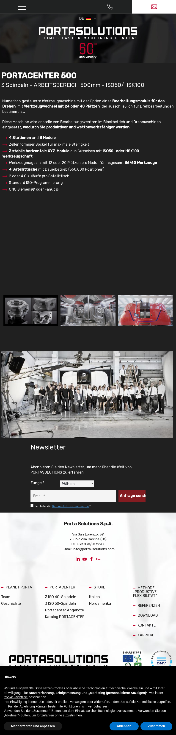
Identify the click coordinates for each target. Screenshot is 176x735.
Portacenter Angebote (64, 610)
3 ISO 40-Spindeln (60, 597)
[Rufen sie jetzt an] (110, 7)
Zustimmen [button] (156, 726)
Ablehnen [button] (124, 726)
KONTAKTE (144, 625)
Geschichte (11, 603)
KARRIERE (143, 635)
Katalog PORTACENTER (65, 617)
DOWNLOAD (145, 615)
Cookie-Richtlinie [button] (16, 697)
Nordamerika (100, 603)
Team (5, 597)
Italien (94, 597)
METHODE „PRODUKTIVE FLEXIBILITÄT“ (145, 592)
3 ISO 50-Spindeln (60, 603)
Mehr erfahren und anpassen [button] (33, 726)
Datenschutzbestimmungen (70, 506)
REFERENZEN (146, 605)
